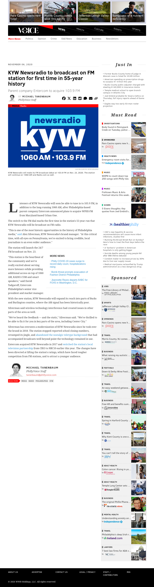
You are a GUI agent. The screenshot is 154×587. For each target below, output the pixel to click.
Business (96, 38)
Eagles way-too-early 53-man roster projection (121, 104)
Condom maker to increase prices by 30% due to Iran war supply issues (123, 259)
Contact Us (61, 572)
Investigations (112, 123)
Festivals (109, 367)
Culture (98, 29)
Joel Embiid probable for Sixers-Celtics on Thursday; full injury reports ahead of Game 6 (123, 98)
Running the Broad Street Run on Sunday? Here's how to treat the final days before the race (123, 242)
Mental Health (111, 514)
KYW (51, 381)
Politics (29, 38)
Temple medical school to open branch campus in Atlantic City (122, 91)
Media (15, 105)
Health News (110, 156)
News (61, 29)
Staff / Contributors (110, 573)
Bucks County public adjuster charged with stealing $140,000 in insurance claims (124, 85)
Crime (54, 38)
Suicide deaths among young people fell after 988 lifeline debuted (122, 254)
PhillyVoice (28, 30)
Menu (12, 30)
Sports (136, 29)
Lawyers (108, 547)
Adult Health (110, 465)
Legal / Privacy (87, 572)
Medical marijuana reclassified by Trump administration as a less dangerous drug (123, 265)
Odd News (66, 38)
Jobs (106, 286)
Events (117, 29)
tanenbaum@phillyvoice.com (41, 374)
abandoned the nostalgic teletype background (61, 335)
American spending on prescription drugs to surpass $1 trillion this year (123, 80)
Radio (23, 105)
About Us (13, 572)
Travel (107, 335)
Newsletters (112, 38)
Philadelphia (42, 381)
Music (107, 172)
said (19, 234)
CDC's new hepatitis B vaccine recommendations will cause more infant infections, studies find (122, 234)
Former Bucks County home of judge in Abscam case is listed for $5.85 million (122, 74)
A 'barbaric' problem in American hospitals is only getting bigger (119, 248)
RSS (128, 572)
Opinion (42, 38)
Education (82, 38)
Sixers (107, 205)
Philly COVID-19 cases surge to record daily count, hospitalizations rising (68, 264)
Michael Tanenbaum (36, 96)
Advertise (37, 572)
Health (80, 29)
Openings (108, 319)
